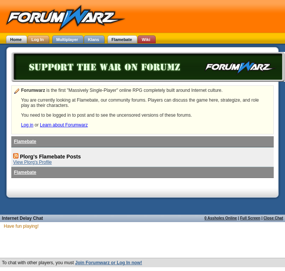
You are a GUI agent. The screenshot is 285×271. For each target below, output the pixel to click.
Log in (27, 125)
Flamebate (25, 141)
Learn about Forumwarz (64, 125)
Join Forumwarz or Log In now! (108, 262)
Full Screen (250, 218)
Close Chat (273, 218)
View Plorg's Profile (32, 162)
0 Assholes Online (221, 218)
